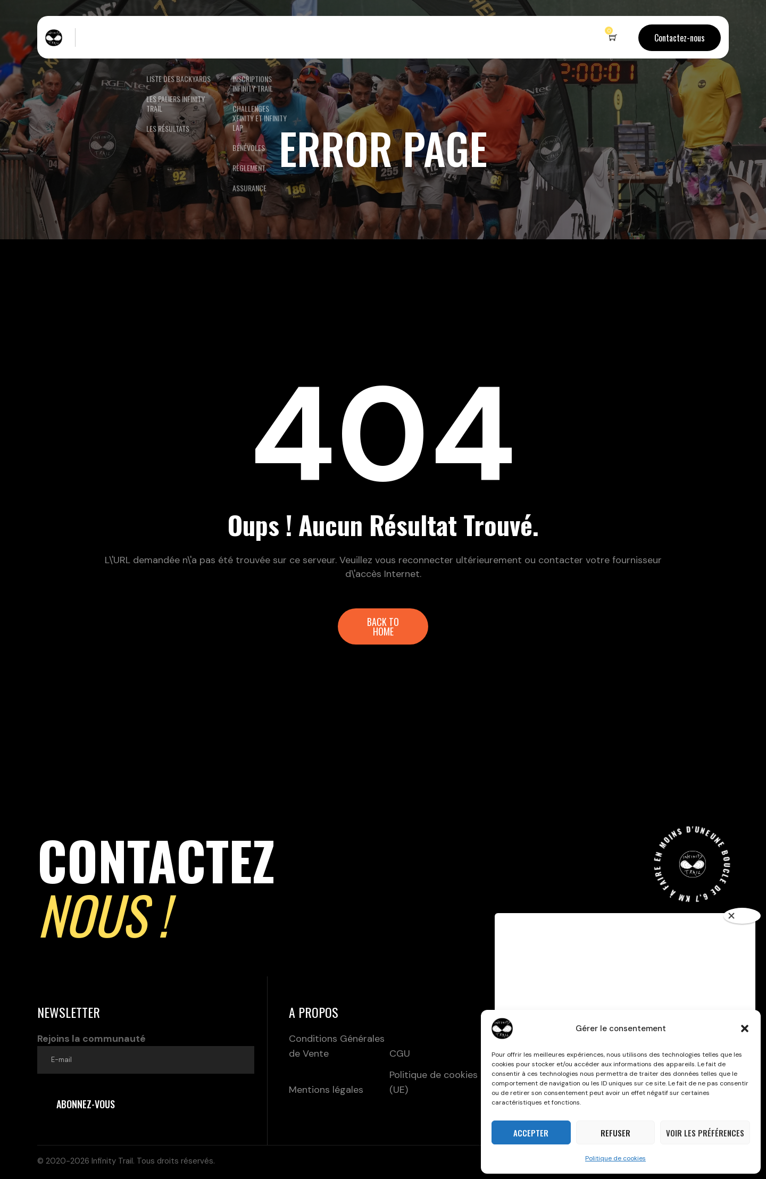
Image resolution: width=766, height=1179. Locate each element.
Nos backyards (171, 37)
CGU (399, 1053)
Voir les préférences (705, 1133)
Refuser (615, 1133)
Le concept (107, 37)
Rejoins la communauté (145, 1053)
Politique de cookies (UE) (433, 1082)
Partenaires (372, 37)
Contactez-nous (679, 37)
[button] (744, 1028)
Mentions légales (326, 1089)
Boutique (316, 37)
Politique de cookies (615, 1158)
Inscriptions (249, 37)
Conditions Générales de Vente (337, 1046)
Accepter (530, 1133)
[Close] (742, 916)
